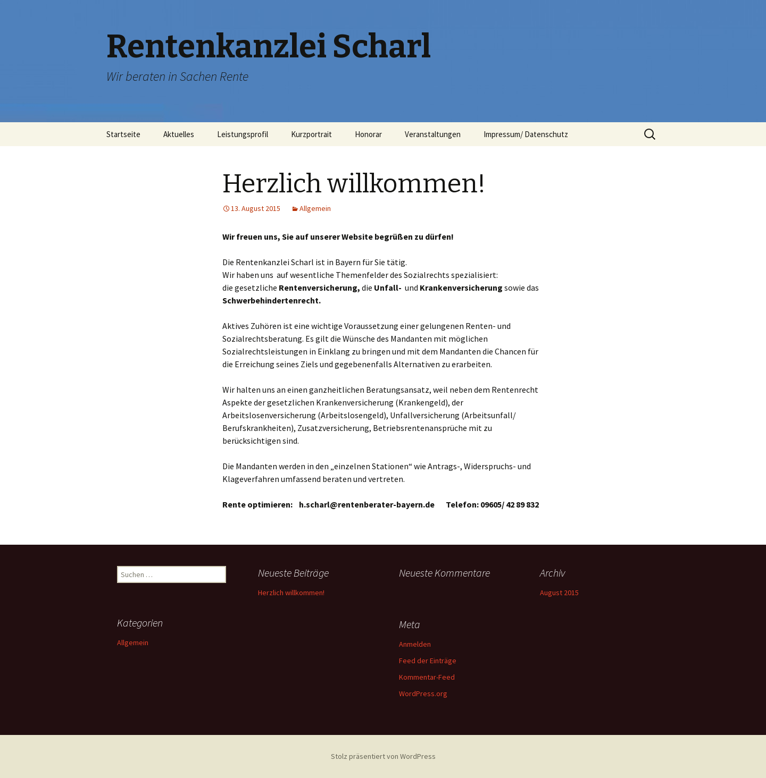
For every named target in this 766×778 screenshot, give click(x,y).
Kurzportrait (311, 134)
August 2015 (559, 592)
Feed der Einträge (427, 660)
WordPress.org (423, 693)
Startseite (123, 134)
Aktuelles (178, 134)
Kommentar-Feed (427, 677)
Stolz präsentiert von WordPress (383, 756)
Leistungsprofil (242, 134)
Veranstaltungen (433, 134)
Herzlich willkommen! (291, 592)
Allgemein (315, 208)
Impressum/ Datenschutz (526, 134)
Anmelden (415, 644)
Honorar (368, 134)
